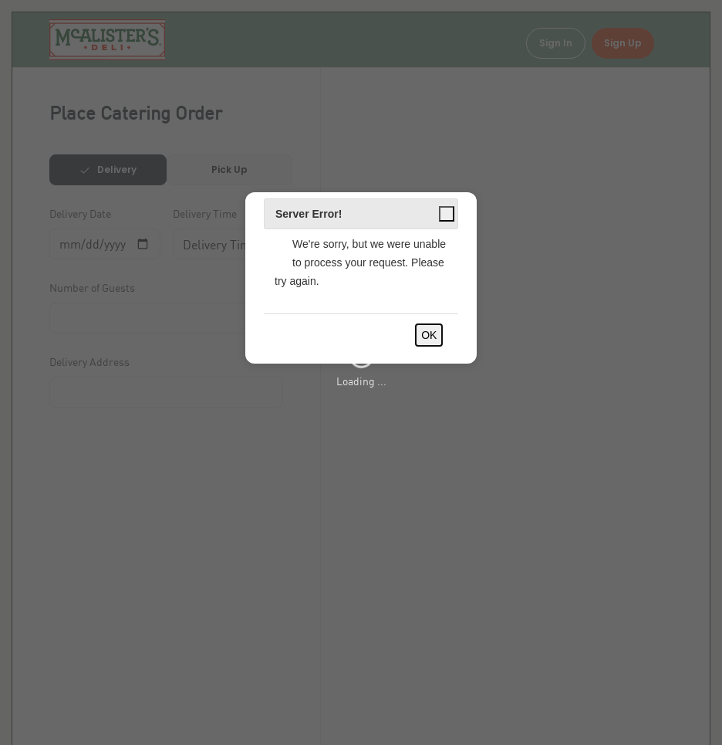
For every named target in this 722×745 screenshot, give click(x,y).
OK (429, 335)
